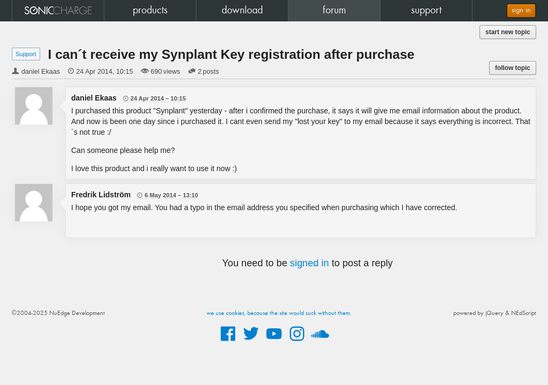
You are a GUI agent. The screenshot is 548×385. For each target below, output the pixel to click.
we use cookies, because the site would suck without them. (279, 313)
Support (26, 54)
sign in (521, 10)
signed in (309, 263)
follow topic (512, 68)
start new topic (507, 32)
